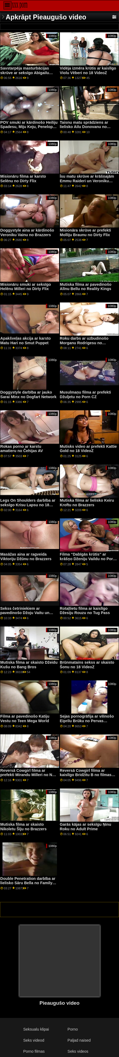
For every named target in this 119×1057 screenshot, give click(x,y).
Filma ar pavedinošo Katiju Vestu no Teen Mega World (24, 718)
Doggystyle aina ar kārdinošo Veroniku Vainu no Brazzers (27, 232)
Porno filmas (34, 1051)
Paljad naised (79, 1040)
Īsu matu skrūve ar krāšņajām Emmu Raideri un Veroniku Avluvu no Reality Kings (87, 180)
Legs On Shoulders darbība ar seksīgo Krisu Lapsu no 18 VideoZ (27, 504)
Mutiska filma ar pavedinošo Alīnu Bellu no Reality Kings (85, 286)
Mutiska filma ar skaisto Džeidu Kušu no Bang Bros (28, 664)
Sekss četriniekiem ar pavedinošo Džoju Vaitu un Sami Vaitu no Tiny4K (24, 612)
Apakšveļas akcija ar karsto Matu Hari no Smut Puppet (25, 340)
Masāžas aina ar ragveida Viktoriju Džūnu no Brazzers (25, 556)
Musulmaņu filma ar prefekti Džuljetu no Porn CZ (85, 394)
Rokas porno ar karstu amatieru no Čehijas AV (21, 448)
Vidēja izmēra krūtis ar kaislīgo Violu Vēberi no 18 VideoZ (88, 70)
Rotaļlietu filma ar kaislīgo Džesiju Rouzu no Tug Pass (85, 610)
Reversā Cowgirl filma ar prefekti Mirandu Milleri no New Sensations (28, 774)
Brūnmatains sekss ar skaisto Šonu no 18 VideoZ (87, 664)
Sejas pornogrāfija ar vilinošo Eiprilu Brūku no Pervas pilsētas (87, 720)
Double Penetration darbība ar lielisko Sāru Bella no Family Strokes (27, 883)
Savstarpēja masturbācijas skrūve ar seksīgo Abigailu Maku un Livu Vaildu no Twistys (24, 75)
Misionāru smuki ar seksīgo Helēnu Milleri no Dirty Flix (25, 286)
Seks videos (77, 1051)
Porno (72, 1029)
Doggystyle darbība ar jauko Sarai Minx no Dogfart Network (28, 394)
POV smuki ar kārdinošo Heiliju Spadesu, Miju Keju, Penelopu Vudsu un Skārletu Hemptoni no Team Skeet (28, 129)
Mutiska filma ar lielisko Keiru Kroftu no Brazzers (87, 502)
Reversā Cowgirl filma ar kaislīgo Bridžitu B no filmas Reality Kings (85, 774)
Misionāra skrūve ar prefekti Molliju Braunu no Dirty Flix (85, 232)
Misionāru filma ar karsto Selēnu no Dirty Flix (23, 178)
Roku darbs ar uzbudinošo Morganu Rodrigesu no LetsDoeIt (84, 342)
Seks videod (33, 1040)
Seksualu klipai (36, 1029)
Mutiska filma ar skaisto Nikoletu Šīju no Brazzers (23, 826)
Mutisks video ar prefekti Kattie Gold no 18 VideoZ (88, 448)
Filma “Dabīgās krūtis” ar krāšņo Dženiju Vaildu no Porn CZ (88, 558)
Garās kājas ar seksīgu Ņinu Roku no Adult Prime (85, 826)
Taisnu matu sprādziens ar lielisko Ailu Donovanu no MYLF (84, 126)
